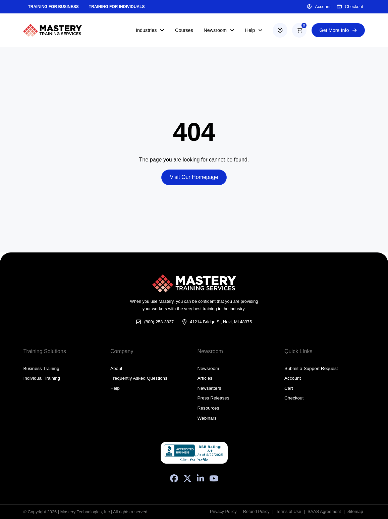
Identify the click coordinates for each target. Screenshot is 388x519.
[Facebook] (174, 478)
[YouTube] (213, 478)
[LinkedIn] (200, 478)
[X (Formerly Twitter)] (187, 478)
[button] (299, 30)
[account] (280, 30)
